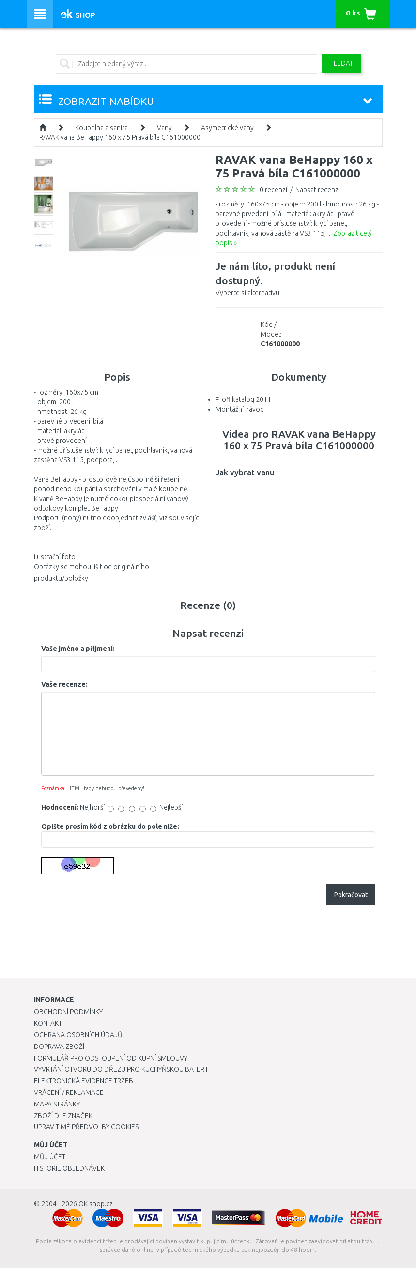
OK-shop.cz (95, 1204)
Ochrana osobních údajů (78, 1035)
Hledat (341, 63)
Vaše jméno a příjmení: (78, 648)
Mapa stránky (57, 1104)
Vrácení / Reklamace (69, 1092)
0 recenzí (273, 189)
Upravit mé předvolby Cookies (86, 1127)
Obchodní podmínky (68, 1012)
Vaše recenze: (64, 684)
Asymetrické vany (227, 128)
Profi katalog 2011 (243, 399)
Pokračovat (351, 895)
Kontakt (48, 1023)
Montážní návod (240, 409)
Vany (164, 128)
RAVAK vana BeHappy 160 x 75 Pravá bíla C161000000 (119, 137)
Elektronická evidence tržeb (83, 1081)
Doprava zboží (59, 1046)
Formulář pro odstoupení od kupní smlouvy (110, 1058)
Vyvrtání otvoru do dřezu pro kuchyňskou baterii (120, 1069)
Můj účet (49, 1157)
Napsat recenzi (317, 189)
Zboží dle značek (63, 1116)
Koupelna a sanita (101, 128)
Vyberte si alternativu (299, 277)
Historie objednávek (69, 1168)
